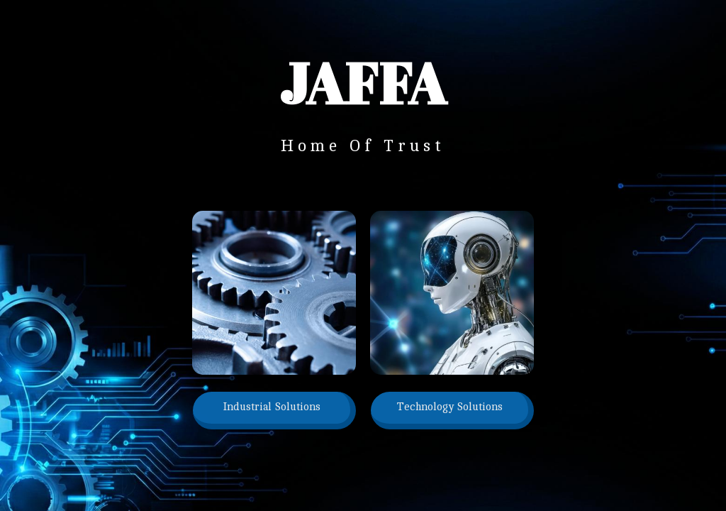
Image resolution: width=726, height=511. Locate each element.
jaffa (363, 82)
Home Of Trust (363, 146)
